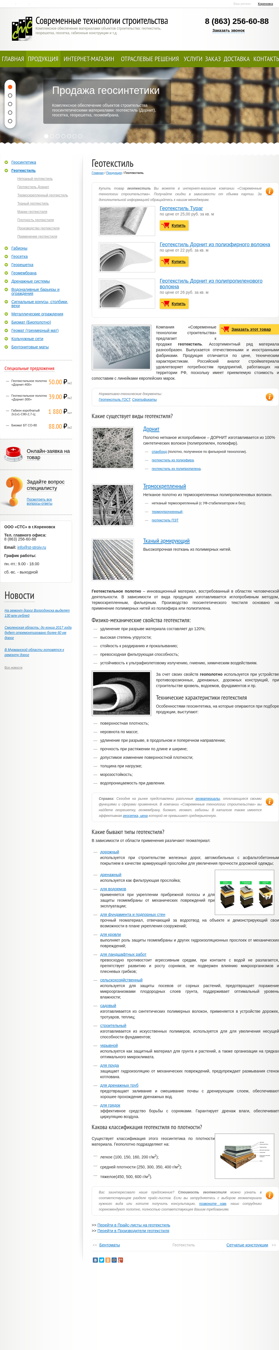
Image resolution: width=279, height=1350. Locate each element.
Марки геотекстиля (32, 212)
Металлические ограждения (37, 314)
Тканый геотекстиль (33, 204)
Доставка (237, 58)
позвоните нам (212, 1204)
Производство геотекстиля (38, 228)
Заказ (213, 58)
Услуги (193, 58)
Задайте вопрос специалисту (46, 485)
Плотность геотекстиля (35, 220)
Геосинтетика (23, 162)
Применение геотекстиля (37, 237)
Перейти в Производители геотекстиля (133, 1230)
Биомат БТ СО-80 (24, 425)
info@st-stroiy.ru (31, 547)
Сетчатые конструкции (247, 1245)
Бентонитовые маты (30, 347)
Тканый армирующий (166, 540)
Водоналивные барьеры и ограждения (35, 291)
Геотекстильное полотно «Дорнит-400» (29, 382)
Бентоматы (109, 1245)
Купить (179, 225)
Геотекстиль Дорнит (33, 187)
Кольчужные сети (27, 339)
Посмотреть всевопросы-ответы (39, 502)
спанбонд (159, 452)
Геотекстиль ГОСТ (114, 400)
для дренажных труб (119, 1085)
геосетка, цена (135, 816)
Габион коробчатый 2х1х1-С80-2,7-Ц (25, 412)
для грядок (110, 1105)
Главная (9, 4)
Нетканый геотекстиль (35, 179)
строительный (113, 1025)
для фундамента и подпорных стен (132, 914)
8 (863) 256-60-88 (237, 21)
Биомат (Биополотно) (31, 322)
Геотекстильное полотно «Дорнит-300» (29, 397)
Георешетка (22, 265)
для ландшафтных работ (123, 954)
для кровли (110, 934)
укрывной (109, 1045)
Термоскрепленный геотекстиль (42, 195)
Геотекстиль (23, 170)
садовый (108, 1005)
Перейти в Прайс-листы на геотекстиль (133, 1225)
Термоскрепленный (164, 486)
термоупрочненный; (167, 512)
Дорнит (151, 429)
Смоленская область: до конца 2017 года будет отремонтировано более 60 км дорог (38, 633)
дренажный (110, 874)
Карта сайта (36, 4)
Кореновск (265, 3)
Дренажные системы (30, 281)
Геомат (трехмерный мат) (35, 330)
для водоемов (113, 889)
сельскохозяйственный (121, 980)
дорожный (109, 852)
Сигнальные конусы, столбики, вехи (39, 304)
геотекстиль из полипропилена (176, 469)
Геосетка (19, 256)
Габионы (19, 248)
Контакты (23, 4)
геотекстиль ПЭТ (165, 520)
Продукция (43, 58)
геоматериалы (207, 799)
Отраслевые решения (150, 58)
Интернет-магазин (89, 58)
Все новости (13, 667)
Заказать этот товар (251, 329)
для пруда (109, 1065)
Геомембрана (23, 273)
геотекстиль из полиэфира (173, 460)
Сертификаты (144, 400)
